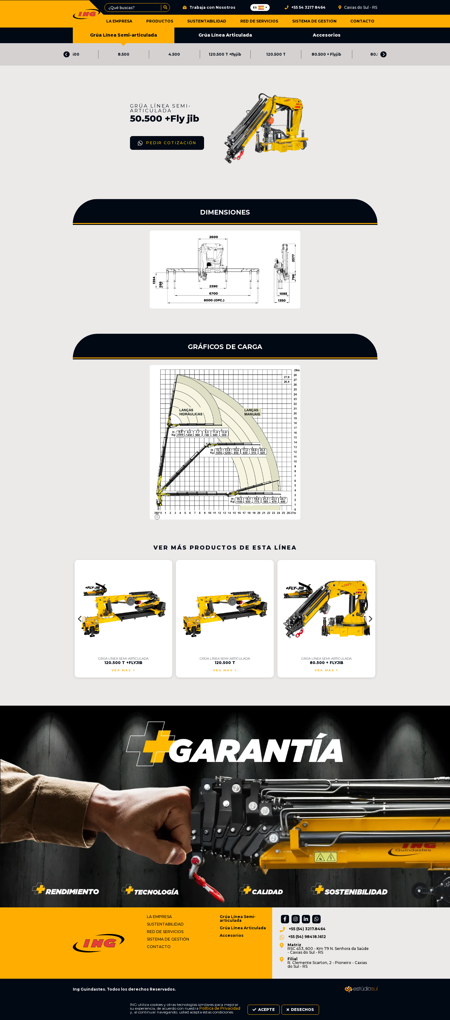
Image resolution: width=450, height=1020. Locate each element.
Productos (174, 21)
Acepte (320, 1010)
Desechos (357, 1010)
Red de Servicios (266, 21)
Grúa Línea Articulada (225, 36)
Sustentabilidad (217, 21)
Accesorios (326, 36)
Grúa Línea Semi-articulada (123, 38)
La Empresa (138, 21)
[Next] (383, 56)
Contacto (362, 21)
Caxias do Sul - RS (357, 7)
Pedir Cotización (110, 195)
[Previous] (66, 56)
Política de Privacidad (108, 1012)
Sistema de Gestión (318, 21)
